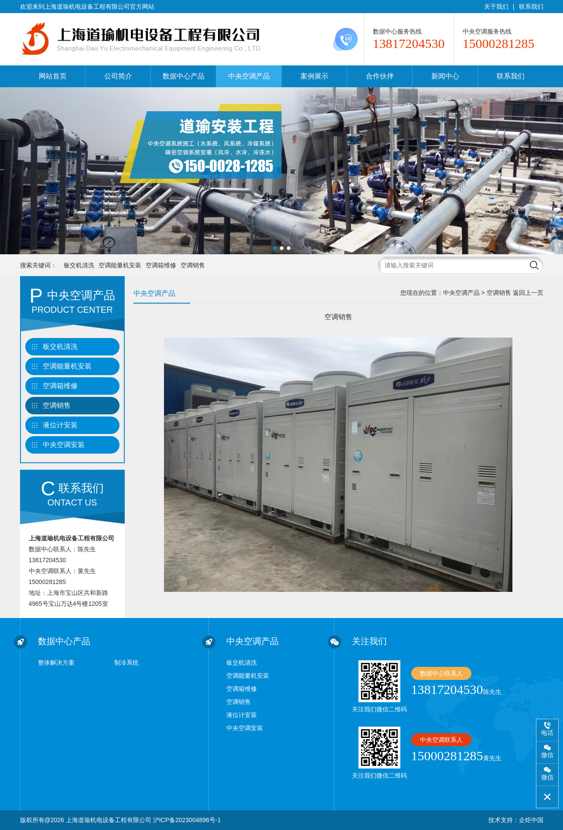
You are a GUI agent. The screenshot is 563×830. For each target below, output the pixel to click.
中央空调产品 (249, 76)
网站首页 (53, 76)
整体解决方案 (56, 662)
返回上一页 (528, 292)
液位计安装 (60, 425)
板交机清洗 (79, 265)
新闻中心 (445, 76)
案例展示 (314, 76)
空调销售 (193, 265)
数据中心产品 (184, 76)
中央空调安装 (64, 444)
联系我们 (531, 6)
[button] (274, 248)
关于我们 (496, 6)
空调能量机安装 (120, 265)
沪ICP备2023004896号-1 (187, 819)
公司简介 (118, 76)
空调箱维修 (161, 265)
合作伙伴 (380, 76)
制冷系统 (126, 662)
